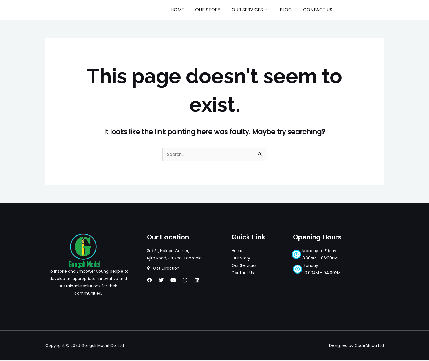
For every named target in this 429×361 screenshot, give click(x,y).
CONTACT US (318, 9)
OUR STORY (215, 9)
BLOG (289, 9)
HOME (187, 9)
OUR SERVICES (253, 9)
